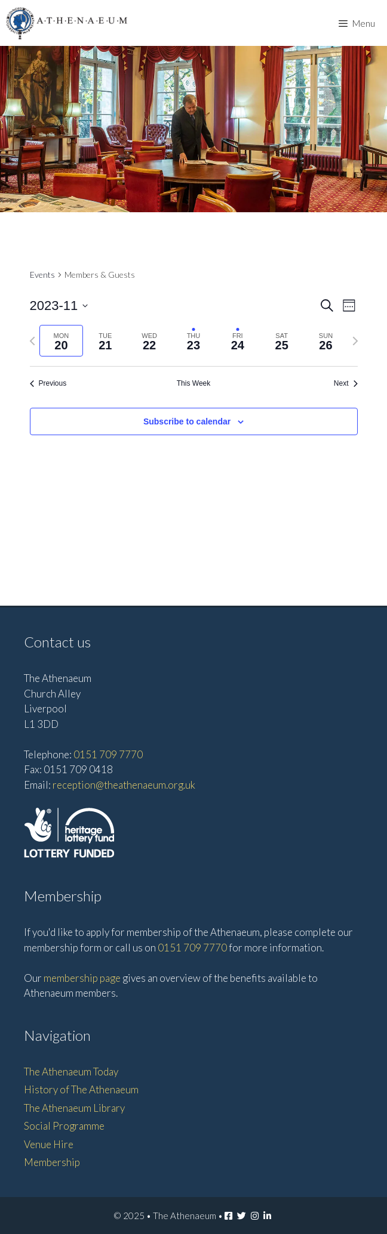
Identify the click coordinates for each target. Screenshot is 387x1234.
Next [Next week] (346, 383)
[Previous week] (32, 341)
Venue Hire (48, 1144)
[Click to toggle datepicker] (59, 305)
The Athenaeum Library (74, 1108)
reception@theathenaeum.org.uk (124, 785)
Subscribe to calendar (187, 421)
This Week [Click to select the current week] (193, 383)
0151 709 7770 (108, 754)
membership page (82, 978)
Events (42, 274)
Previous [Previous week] (48, 383)
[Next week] (355, 341)
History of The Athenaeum (81, 1089)
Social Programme (64, 1126)
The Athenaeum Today (71, 1071)
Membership (52, 1162)
